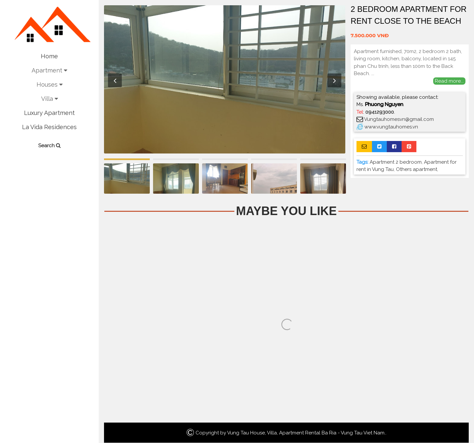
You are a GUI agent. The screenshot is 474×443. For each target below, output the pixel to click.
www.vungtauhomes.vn (391, 127)
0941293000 (379, 112)
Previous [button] (115, 80)
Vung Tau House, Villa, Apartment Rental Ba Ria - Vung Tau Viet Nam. (306, 433)
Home (49, 56)
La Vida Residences (49, 127)
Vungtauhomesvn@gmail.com (399, 119)
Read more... (449, 81)
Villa (49, 98)
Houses (50, 84)
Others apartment (416, 169)
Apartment (49, 70)
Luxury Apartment (49, 112)
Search (49, 146)
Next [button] (334, 80)
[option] (224, 79)
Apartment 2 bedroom (396, 162)
